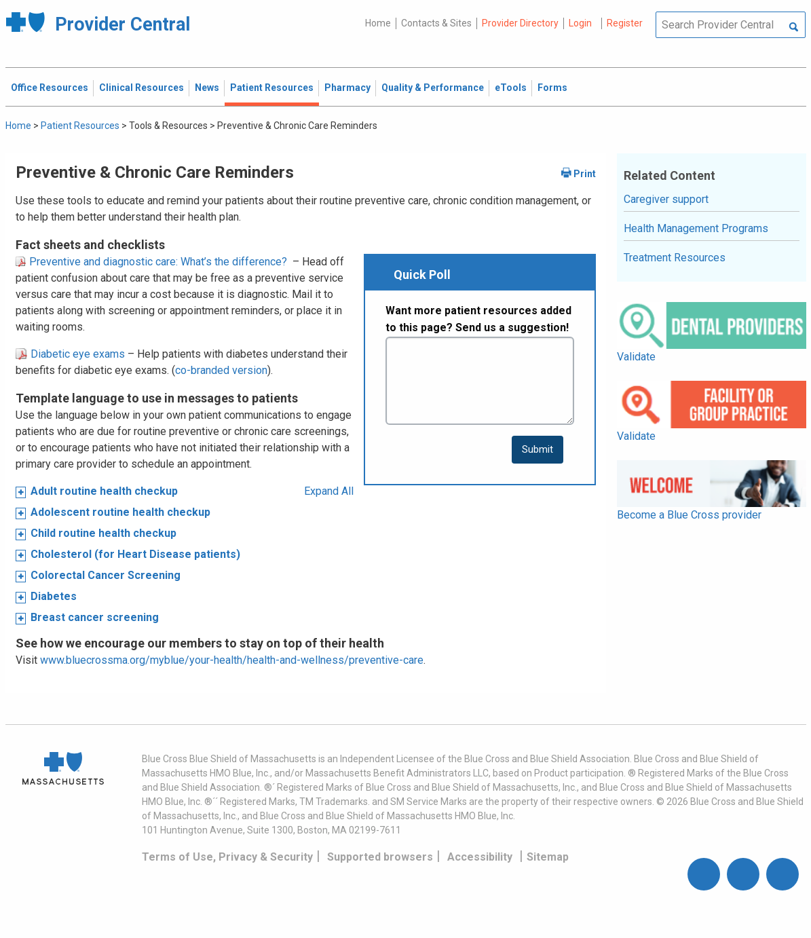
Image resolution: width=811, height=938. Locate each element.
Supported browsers (380, 856)
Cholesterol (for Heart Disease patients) (135, 554)
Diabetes (54, 596)
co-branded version (221, 370)
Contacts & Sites (436, 23)
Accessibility (479, 856)
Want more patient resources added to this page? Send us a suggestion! (478, 319)
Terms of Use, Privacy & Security (227, 856)
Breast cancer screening (95, 617)
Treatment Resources (674, 257)
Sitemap (548, 856)
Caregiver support (666, 199)
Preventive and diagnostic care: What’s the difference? (151, 261)
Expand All (329, 491)
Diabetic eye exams (70, 354)
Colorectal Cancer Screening (106, 575)
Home (378, 23)
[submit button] (537, 450)
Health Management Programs (696, 228)
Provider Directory (520, 23)
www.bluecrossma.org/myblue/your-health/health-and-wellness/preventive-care (231, 660)
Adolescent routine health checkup (120, 512)
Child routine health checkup (103, 533)
